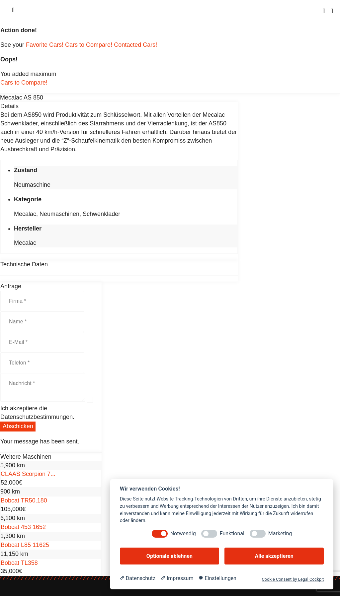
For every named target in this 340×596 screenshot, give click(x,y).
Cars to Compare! (89, 44)
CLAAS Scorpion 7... (28, 474)
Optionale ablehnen (169, 556)
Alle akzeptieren (274, 556)
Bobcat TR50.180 (24, 500)
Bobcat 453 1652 (23, 527)
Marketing (280, 533)
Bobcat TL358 (19, 563)
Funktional (232, 533)
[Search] (324, 11)
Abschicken (18, 426)
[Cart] (331, 11)
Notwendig (183, 533)
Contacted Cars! (135, 44)
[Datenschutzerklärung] (137, 578)
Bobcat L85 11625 (25, 545)
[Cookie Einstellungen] (217, 578)
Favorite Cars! (45, 44)
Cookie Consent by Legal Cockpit (293, 579)
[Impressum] (177, 578)
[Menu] (13, 10)
